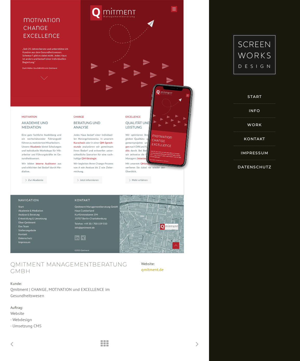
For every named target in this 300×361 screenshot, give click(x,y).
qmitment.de (152, 269)
